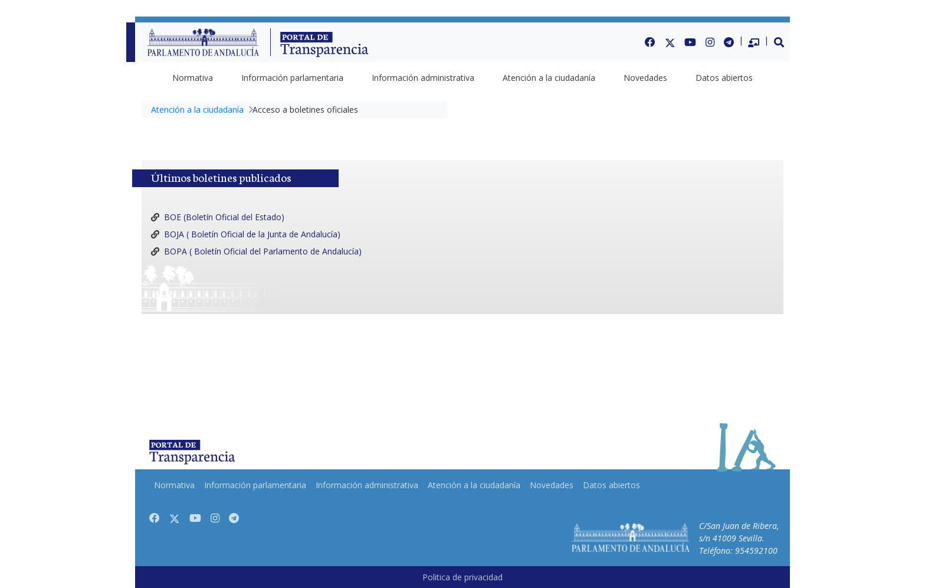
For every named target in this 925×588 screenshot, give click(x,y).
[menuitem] (192, 77)
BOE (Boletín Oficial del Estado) (224, 217)
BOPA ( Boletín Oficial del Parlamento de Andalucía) (263, 251)
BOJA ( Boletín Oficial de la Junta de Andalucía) (252, 234)
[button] (779, 42)
